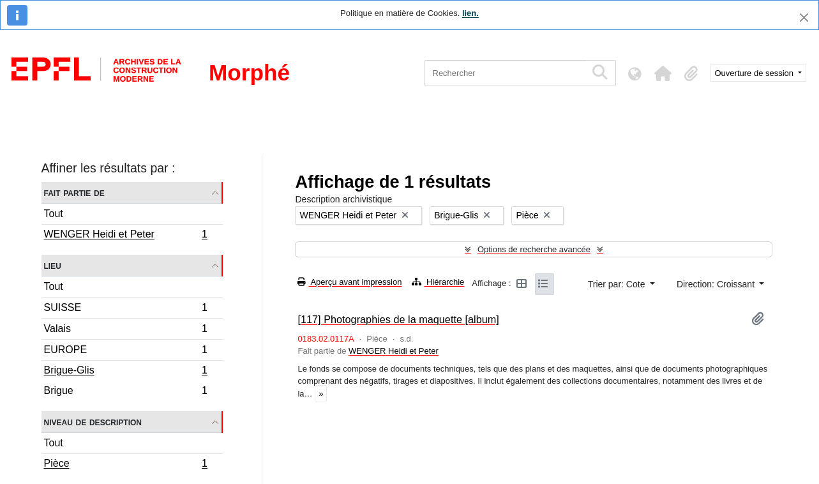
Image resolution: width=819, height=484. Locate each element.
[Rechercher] (505, 73)
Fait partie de (74, 192)
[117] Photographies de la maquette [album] (398, 319)
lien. (470, 13)
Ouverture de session (755, 73)
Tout (53, 213)
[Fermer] (804, 17)
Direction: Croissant (717, 284)
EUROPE (125, 351)
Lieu (52, 265)
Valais (125, 330)
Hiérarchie (438, 282)
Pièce (125, 465)
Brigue (125, 392)
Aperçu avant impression (349, 282)
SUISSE (125, 309)
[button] (663, 73)
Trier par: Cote (618, 284)
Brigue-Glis (125, 372)
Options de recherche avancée (533, 249)
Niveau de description (93, 422)
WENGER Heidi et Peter (125, 236)
